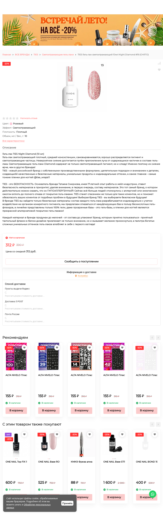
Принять (67, 503)
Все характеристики (13, 141)
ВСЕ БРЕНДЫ (22, 54)
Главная (6, 54)
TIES (36, 54)
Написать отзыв (28, 118)
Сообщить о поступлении (81, 261)
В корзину (16, 410)
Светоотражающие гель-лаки (58, 54)
